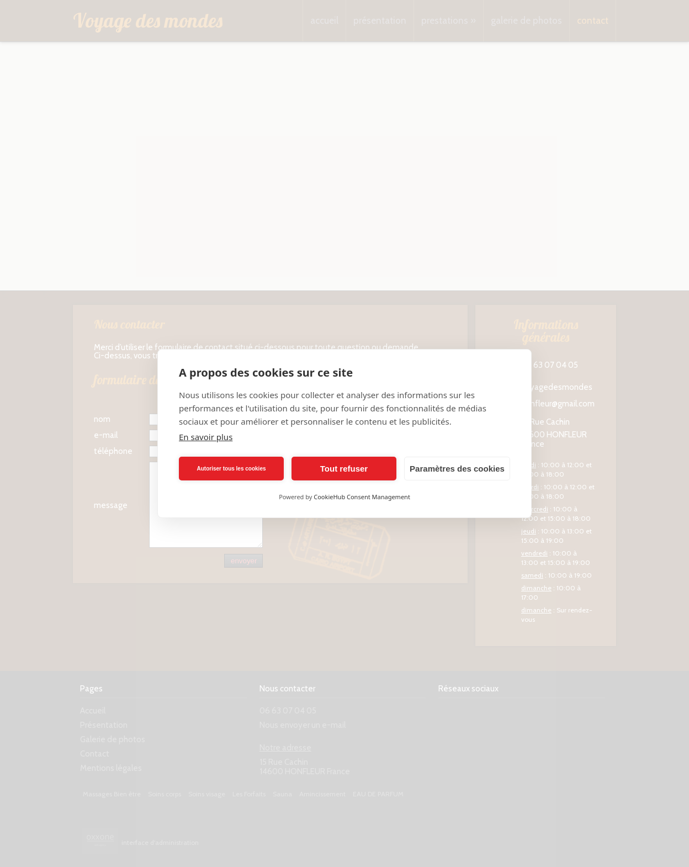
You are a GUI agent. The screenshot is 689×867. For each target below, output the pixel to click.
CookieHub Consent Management (362, 497)
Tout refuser (344, 468)
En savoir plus (205, 436)
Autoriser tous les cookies (231, 469)
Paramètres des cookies (457, 468)
